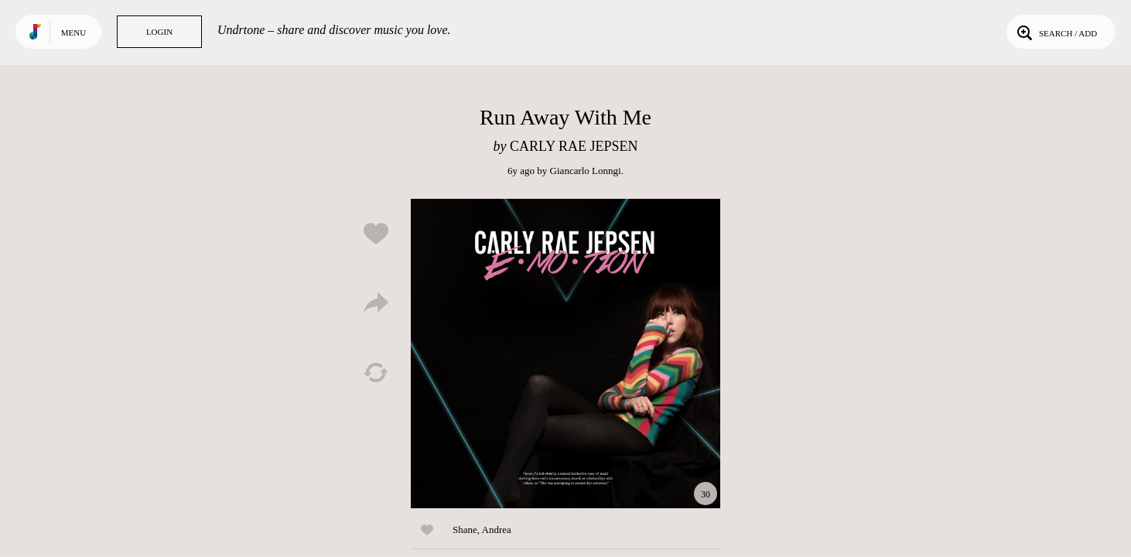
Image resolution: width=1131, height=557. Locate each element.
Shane (465, 529)
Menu (73, 32)
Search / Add (1055, 31)
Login (159, 31)
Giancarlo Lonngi (585, 170)
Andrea (496, 529)
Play (565, 353)
